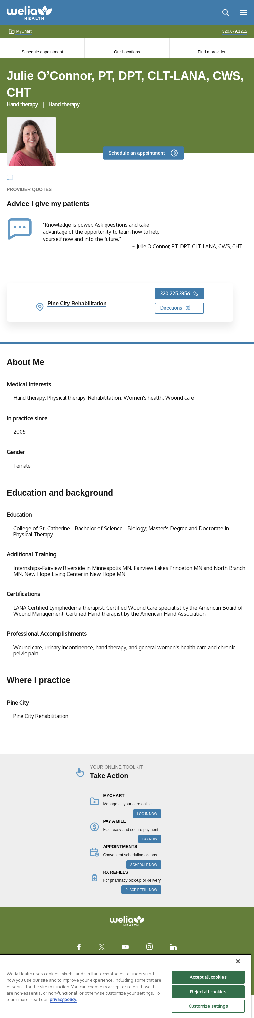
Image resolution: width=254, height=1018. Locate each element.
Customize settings (208, 1006)
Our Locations (127, 52)
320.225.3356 (179, 294)
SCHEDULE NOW (143, 865)
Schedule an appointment (136, 153)
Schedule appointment (42, 52)
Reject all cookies (208, 991)
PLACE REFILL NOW (141, 890)
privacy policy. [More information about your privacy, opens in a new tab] (63, 999)
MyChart (20, 31)
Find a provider (211, 52)
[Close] (238, 961)
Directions (175, 308)
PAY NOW (149, 839)
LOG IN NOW (147, 814)
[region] (125, 986)
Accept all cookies (208, 977)
